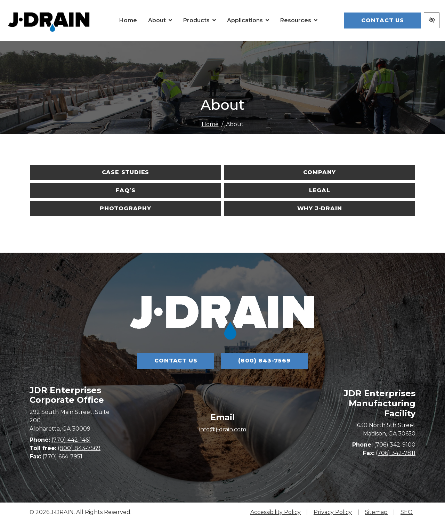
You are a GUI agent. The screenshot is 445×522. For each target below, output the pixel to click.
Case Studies (125, 172)
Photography (125, 208)
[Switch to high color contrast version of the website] (431, 20)
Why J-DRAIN (319, 208)
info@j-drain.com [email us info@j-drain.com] (222, 460)
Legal (319, 190)
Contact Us (382, 20)
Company (319, 172)
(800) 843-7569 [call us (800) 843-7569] (264, 360)
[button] (160, 20)
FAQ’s (125, 190)
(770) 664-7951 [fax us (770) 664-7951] (62, 481)
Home (210, 124)
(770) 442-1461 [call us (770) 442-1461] (71, 464)
